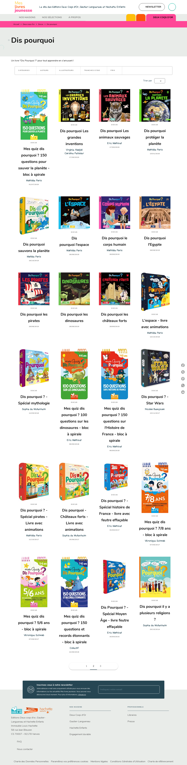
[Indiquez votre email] (125, 690)
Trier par (147, 81)
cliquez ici (82, 694)
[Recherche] (172, 7)
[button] (152, 7)
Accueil (16, 24)
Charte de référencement (160, 761)
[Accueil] (23, 7)
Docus (40, 24)
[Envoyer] (156, 689)
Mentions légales (99, 761)
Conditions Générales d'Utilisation (127, 761)
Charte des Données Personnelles (31, 761)
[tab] (14, 17)
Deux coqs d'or (29, 24)
